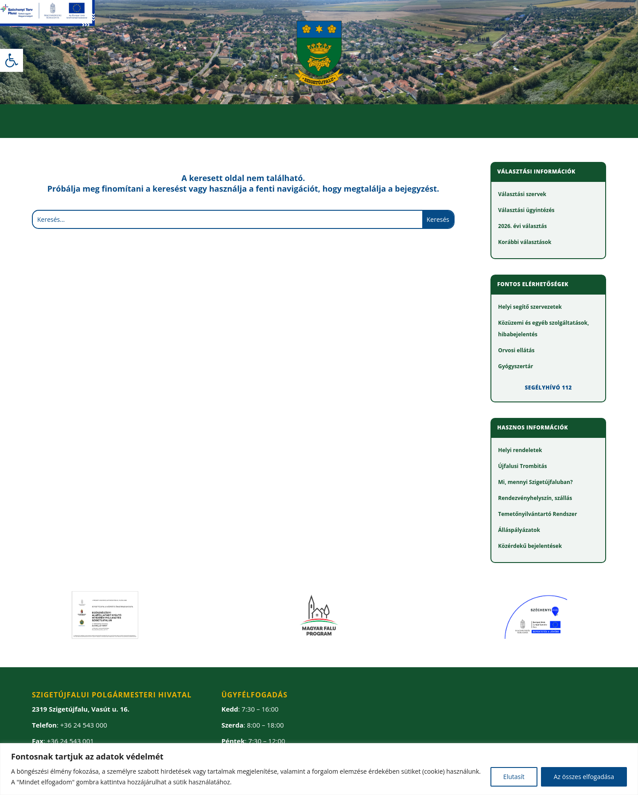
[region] (319, 769)
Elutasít (514, 776)
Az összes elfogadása (584, 776)
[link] (11, 60)
